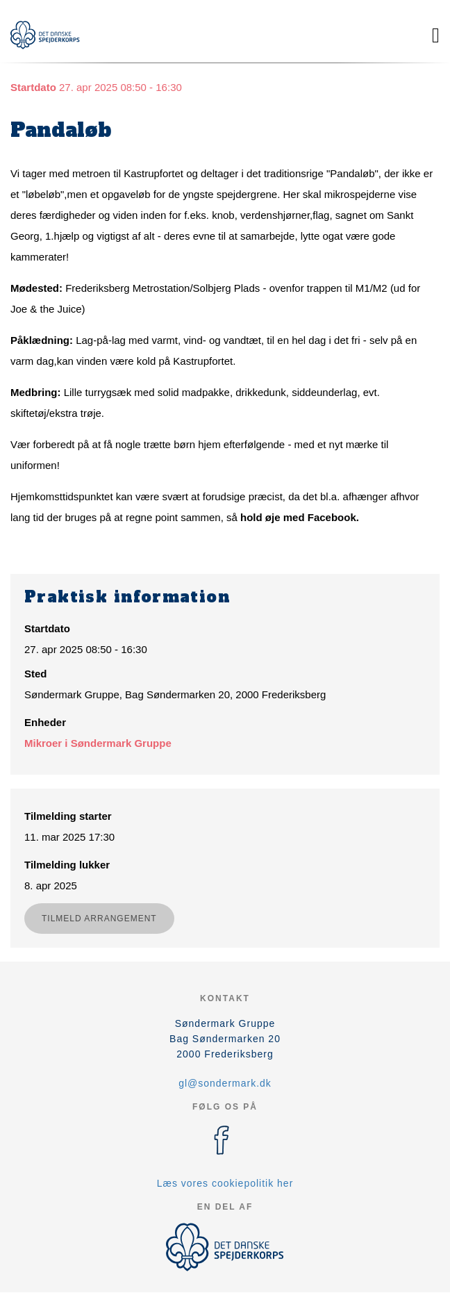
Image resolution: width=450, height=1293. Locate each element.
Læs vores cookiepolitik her (225, 1183)
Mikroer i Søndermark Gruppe (98, 743)
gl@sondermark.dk (225, 1083)
